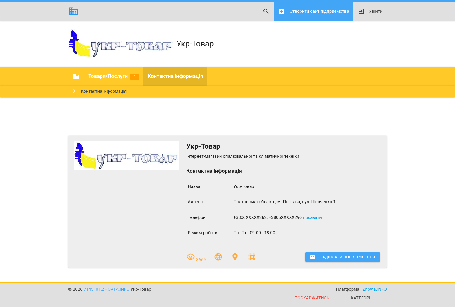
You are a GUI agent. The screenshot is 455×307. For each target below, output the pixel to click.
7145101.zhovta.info (107, 289)
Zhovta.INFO (374, 289)
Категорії (361, 298)
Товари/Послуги (113, 76)
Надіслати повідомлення (342, 257)
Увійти (370, 11)
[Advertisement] (227, 116)
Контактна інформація (175, 76)
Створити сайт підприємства (313, 11)
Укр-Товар (141, 43)
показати (312, 217)
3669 (196, 259)
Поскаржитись (312, 298)
